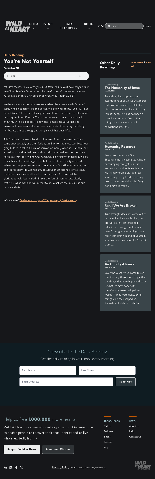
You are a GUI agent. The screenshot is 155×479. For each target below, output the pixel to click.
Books (107, 436)
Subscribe (125, 381)
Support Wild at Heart (21, 449)
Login (148, 23)
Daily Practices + (64, 23)
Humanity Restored (120, 147)
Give (100, 23)
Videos (107, 426)
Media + (25, 23)
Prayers (108, 442)
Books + (87, 23)
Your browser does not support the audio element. (46, 76)
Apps (106, 447)
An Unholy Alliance (119, 264)
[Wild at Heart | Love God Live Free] (11, 23)
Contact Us (135, 436)
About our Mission (58, 449)
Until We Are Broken (121, 205)
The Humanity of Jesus (122, 88)
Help (131, 431)
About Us (134, 426)
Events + (40, 23)
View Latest (137, 62)
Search (113, 23)
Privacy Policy (58, 469)
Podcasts (108, 431)
